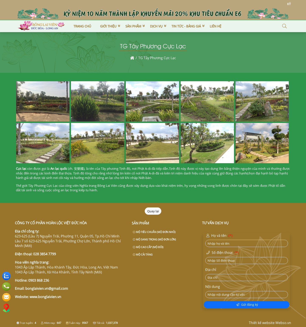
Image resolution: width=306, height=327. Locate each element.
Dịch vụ (156, 26)
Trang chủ (82, 26)
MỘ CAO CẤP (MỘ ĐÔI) (148, 247)
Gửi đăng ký (247, 305)
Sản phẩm (133, 26)
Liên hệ (215, 26)
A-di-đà (150, 168)
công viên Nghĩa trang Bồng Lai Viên (90, 185)
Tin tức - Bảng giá (186, 26)
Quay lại (153, 211)
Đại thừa (65, 173)
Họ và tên (220, 235)
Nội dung (212, 286)
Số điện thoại (223, 253)
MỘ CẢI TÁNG (143, 254)
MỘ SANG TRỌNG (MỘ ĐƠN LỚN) (154, 239)
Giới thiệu (108, 26)
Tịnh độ (174, 168)
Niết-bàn (145, 178)
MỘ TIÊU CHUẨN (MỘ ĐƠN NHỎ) (154, 232)
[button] (284, 26)
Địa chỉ (210, 269)
